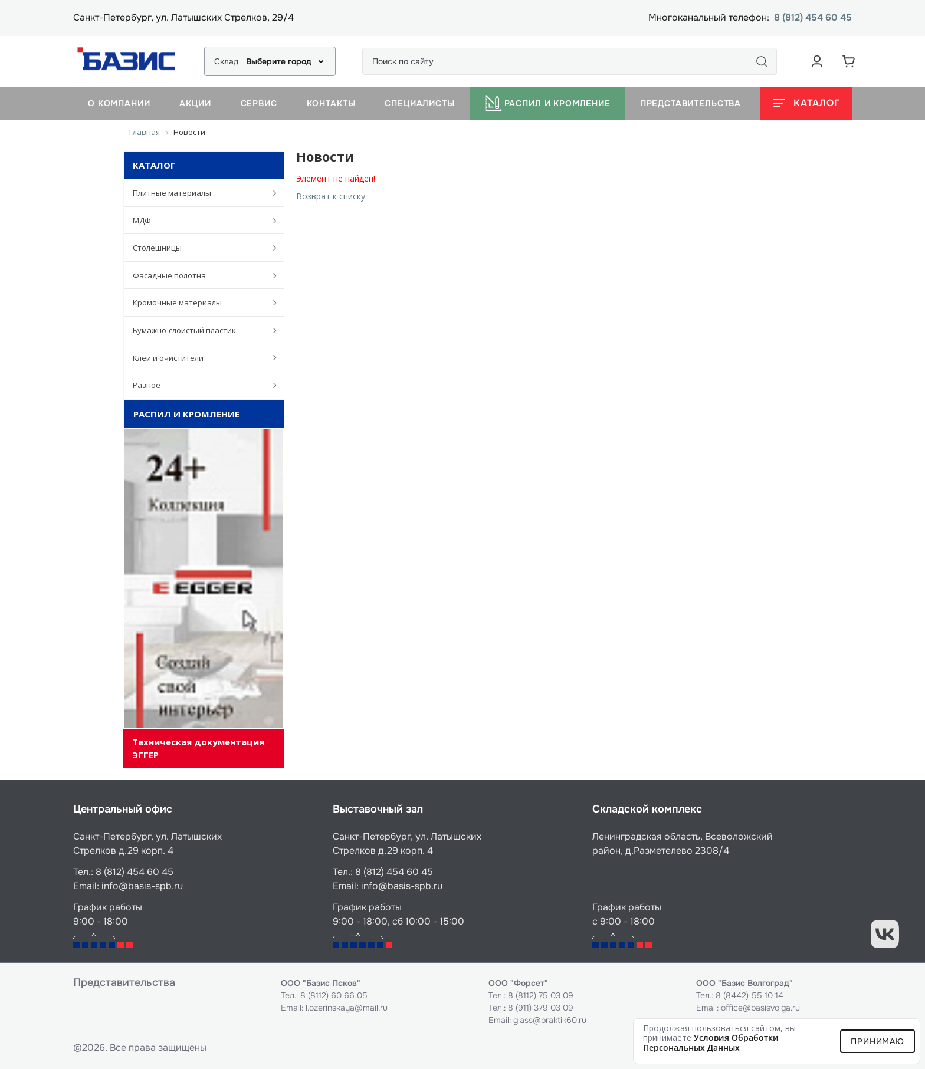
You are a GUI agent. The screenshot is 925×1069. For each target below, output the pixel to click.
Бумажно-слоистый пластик (198, 330)
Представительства (690, 103)
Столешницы (198, 248)
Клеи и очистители (198, 357)
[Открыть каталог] (806, 103)
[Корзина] (848, 61)
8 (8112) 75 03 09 (540, 995)
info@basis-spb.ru (142, 886)
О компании (119, 103)
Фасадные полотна (198, 275)
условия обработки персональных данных (711, 1042)
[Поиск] (761, 61)
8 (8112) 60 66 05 (334, 995)
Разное (198, 385)
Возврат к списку (330, 196)
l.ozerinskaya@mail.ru (347, 1007)
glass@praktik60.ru (549, 1020)
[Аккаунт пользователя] (817, 61)
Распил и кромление (547, 103)
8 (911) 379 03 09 (540, 1007)
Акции (195, 103)
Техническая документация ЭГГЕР (198, 748)
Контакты (331, 103)
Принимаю (877, 1041)
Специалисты (419, 103)
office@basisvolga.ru (760, 1007)
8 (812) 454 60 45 (813, 18)
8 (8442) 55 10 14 (749, 995)
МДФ (198, 220)
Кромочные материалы (198, 302)
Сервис (259, 103)
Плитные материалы (198, 193)
